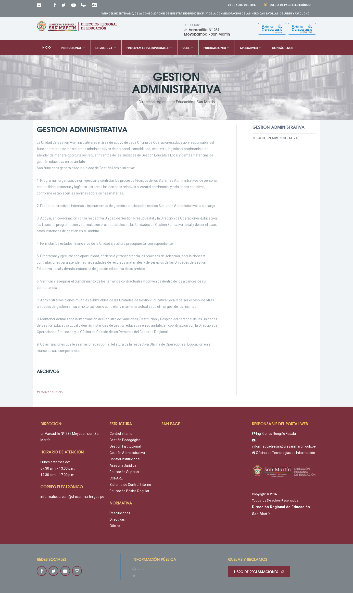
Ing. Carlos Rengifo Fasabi (274, 434)
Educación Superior (124, 472)
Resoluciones (120, 513)
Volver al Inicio (50, 392)
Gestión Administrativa (127, 453)
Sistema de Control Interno (130, 485)
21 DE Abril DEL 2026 (241, 5)
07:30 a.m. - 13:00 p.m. (57, 468)
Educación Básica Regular (129, 491)
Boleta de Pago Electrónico (289, 5)
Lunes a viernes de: (55, 462)
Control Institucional (125, 459)
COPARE (116, 478)
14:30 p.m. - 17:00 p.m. (57, 475)
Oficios (115, 526)
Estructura (105, 47)
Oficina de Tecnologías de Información (283, 453)
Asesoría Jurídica (123, 465)
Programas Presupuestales (149, 47)
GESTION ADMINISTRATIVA (275, 137)
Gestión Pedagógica (125, 440)
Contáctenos (284, 47)
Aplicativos (251, 47)
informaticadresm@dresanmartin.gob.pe (72, 497)
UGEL (187, 47)
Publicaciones (216, 47)
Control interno (121, 434)
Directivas (117, 519)
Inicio (46, 47)
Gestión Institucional (125, 446)
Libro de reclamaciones (259, 571)
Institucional (73, 47)
